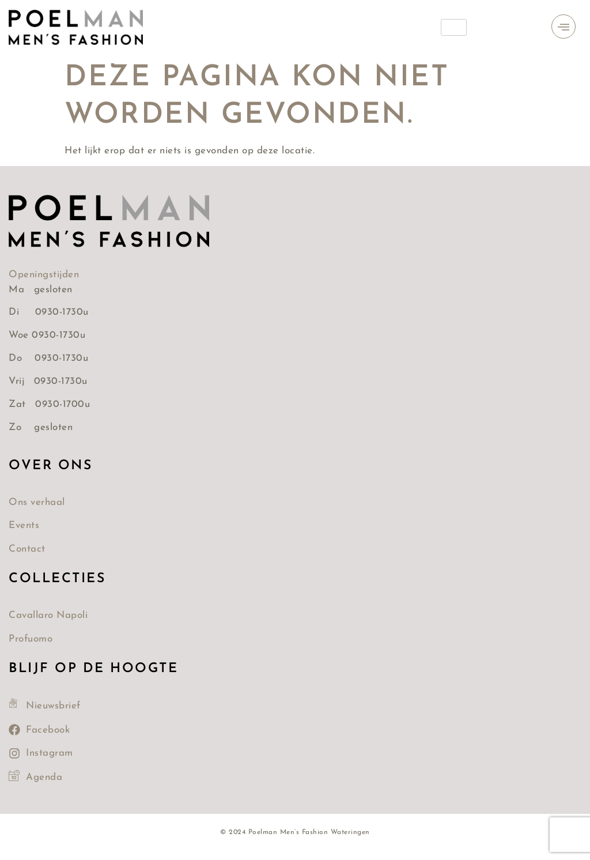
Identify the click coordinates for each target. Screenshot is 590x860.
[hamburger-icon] (454, 27)
